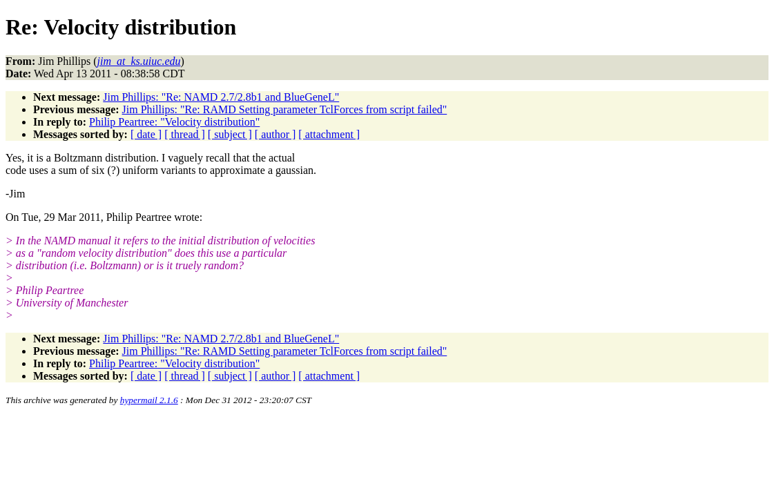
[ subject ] (230, 134)
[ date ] (146, 134)
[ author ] (275, 134)
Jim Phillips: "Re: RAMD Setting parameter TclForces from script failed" (284, 109)
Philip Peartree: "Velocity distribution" (174, 122)
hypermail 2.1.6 (149, 400)
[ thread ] (184, 134)
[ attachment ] (329, 134)
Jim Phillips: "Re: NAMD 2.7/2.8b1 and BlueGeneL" (221, 97)
